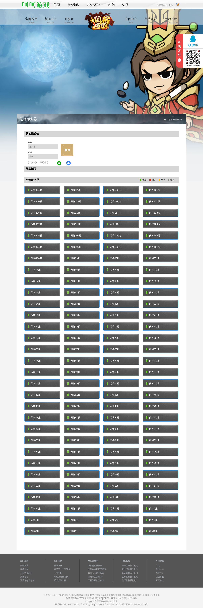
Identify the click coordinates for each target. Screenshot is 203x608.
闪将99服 (73, 258)
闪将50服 (113, 394)
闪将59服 (73, 372)
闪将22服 (113, 474)
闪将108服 (35, 235)
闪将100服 (35, 258)
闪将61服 (152, 360)
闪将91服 (73, 281)
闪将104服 (35, 247)
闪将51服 (73, 394)
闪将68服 (34, 349)
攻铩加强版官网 (61, 577)
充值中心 (131, 20)
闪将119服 (74, 201)
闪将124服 (35, 190)
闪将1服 (152, 531)
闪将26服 (113, 463)
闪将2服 (112, 531)
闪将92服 (34, 281)
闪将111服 (74, 224)
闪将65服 (152, 349)
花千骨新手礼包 (129, 580)
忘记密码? (32, 162)
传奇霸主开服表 (95, 577)
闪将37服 (152, 429)
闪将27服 (73, 463)
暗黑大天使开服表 (96, 573)
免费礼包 (150, 20)
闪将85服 (152, 292)
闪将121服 (153, 190)
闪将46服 (113, 406)
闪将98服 (113, 258)
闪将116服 (35, 212)
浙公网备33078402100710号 (135, 604)
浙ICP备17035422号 (73, 604)
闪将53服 (152, 383)
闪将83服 (73, 303)
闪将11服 (73, 508)
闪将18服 (113, 485)
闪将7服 (73, 520)
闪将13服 (152, 497)
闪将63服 (73, 360)
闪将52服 (34, 394)
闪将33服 (152, 440)
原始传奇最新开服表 (97, 569)
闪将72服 (34, 338)
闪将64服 (34, 360)
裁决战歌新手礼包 (130, 569)
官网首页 (31, 20)
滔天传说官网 (60, 580)
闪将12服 (34, 508)
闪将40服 (34, 429)
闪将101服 (153, 247)
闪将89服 (152, 281)
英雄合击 (24, 577)
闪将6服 (112, 520)
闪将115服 (74, 212)
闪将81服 (152, 303)
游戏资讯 (73, 5)
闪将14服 (113, 497)
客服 (125, 5)
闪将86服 (113, 292)
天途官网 (58, 573)
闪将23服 (73, 474)
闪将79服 (73, 315)
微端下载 (171, 20)
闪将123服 (74, 190)
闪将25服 (152, 463)
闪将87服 (73, 292)
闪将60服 (34, 372)
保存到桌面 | (162, 5)
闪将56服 (34, 383)
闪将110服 (114, 224)
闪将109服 (153, 224)
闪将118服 (114, 201)
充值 (111, 5)
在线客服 (160, 577)
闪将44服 (34, 417)
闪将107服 (74, 235)
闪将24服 (34, 474)
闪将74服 (113, 326)
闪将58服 (113, 372)
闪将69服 (152, 338)
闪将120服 (35, 201)
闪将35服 (73, 440)
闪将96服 (34, 269)
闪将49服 (152, 394)
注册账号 (44, 162)
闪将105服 (153, 235)
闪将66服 (113, 349)
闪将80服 (34, 315)
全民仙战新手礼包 (130, 565)
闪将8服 (33, 520)
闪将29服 (152, 451)
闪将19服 (73, 485)
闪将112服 (35, 224)
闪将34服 (113, 440)
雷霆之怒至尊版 (27, 580)
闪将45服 (152, 406)
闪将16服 (34, 497)
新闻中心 (51, 20)
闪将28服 (34, 463)
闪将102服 (114, 247)
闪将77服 (152, 315)
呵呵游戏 (160, 580)
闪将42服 (113, 417)
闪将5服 (152, 520)
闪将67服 (73, 349)
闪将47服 (73, 406)
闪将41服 (152, 417)
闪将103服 (74, 247)
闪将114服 (114, 212)
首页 (57, 5)
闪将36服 (34, 440)
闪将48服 (34, 406)
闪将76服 (34, 326)
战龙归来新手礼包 (130, 573)
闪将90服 (113, 281)
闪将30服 (113, 451)
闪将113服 (153, 212)
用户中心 (160, 569)
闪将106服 (114, 235)
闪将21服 (152, 474)
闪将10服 (113, 508)
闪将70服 (113, 338)
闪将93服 (152, 269)
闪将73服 (152, 326)
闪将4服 (33, 531)
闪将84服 (34, 303)
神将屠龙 (24, 569)
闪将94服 (113, 269)
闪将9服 (152, 508)
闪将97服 (152, 258)
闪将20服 (34, 485)
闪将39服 (73, 429)
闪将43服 (73, 417)
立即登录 (67, 150)
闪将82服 (113, 303)
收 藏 (171, 5)
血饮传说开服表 (95, 565)
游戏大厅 (92, 5)
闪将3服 (73, 531)
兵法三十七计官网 (62, 569)
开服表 (69, 20)
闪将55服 (73, 383)
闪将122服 (114, 190)
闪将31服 (73, 451)
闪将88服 (34, 292)
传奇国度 (24, 565)
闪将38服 (113, 429)
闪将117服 (153, 201)
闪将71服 (73, 338)
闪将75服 (73, 326)
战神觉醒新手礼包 (130, 577)
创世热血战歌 (26, 573)
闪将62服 (113, 360)
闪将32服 (34, 451)
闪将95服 (73, 269)
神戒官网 (58, 565)
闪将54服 (113, 383)
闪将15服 (73, 497)
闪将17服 (152, 485)
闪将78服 (113, 315)
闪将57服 (152, 372)
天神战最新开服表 (96, 580)
